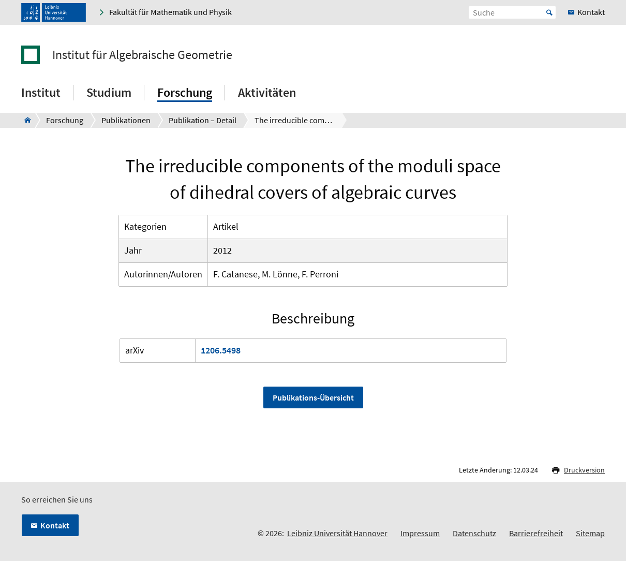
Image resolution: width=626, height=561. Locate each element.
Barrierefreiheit (536, 533)
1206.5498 (221, 350)
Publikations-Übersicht (313, 397)
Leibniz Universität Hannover (337, 533)
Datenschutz (474, 533)
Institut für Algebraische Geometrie (142, 55)
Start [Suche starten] (549, 12)
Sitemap (590, 533)
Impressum (420, 533)
